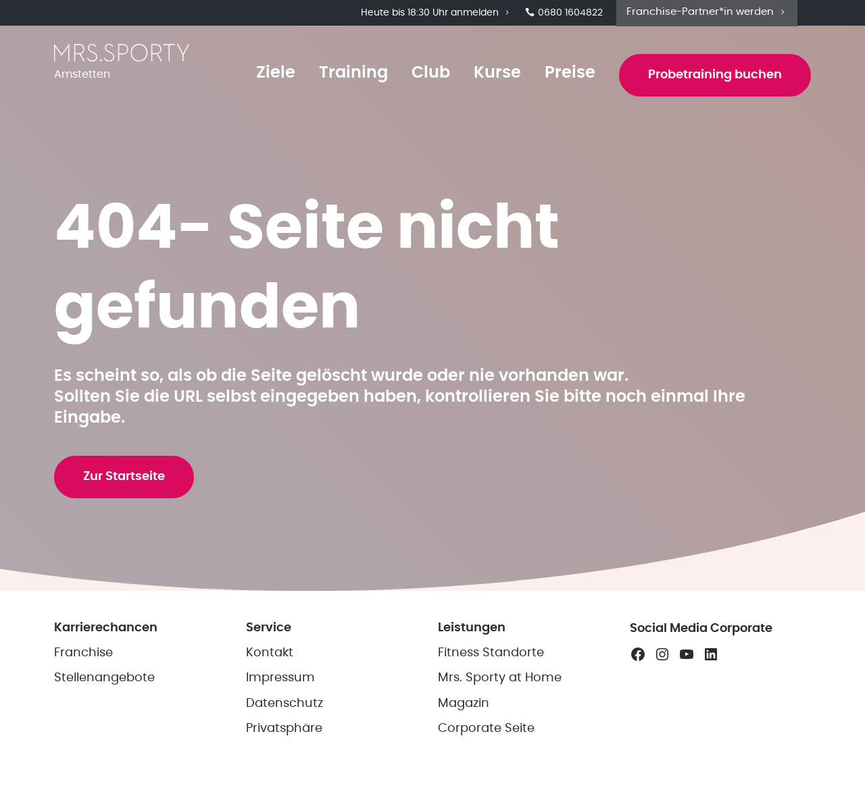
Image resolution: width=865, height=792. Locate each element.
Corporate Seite (486, 745)
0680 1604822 (564, 13)
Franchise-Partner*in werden (706, 12)
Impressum (280, 695)
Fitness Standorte (491, 670)
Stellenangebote (104, 695)
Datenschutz (284, 720)
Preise (568, 75)
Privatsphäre (284, 745)
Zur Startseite (125, 490)
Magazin (463, 720)
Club (429, 75)
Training (352, 75)
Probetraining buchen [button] (714, 77)
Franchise (83, 670)
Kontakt (269, 670)
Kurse (496, 75)
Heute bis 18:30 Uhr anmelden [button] (436, 13)
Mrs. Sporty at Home (500, 695)
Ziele (274, 75)
